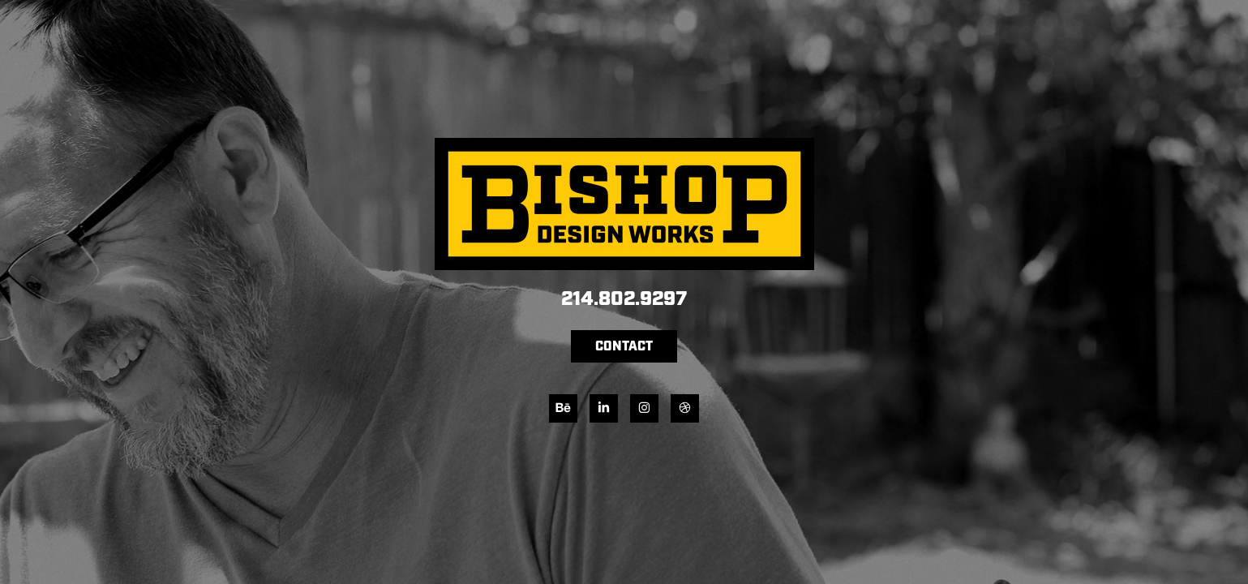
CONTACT (624, 346)
